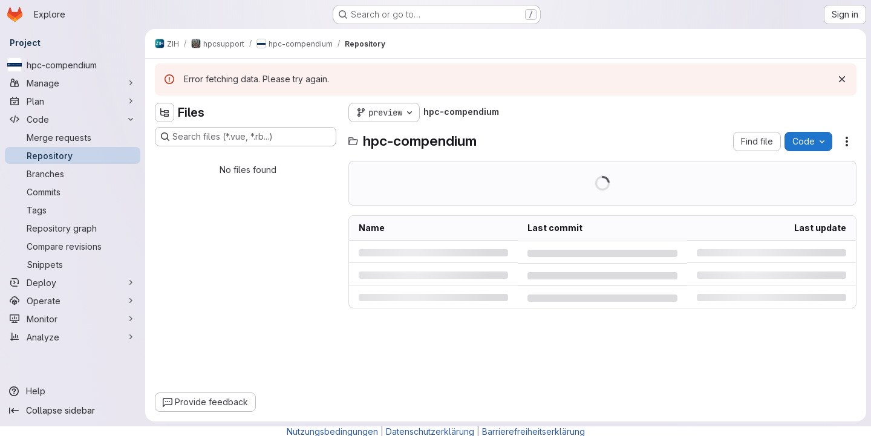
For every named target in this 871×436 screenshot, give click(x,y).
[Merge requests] (72, 137)
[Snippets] (72, 264)
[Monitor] (72, 318)
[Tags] (72, 209)
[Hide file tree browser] (164, 112)
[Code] (72, 119)
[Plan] (72, 101)
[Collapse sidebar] (72, 410)
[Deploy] (72, 282)
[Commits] (72, 191)
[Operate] (72, 300)
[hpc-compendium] (72, 64)
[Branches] (72, 173)
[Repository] (72, 155)
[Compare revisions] (72, 246)
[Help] (72, 391)
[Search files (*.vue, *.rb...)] (245, 136)
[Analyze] (72, 336)
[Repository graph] (72, 228)
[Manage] (72, 82)
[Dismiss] (842, 79)
